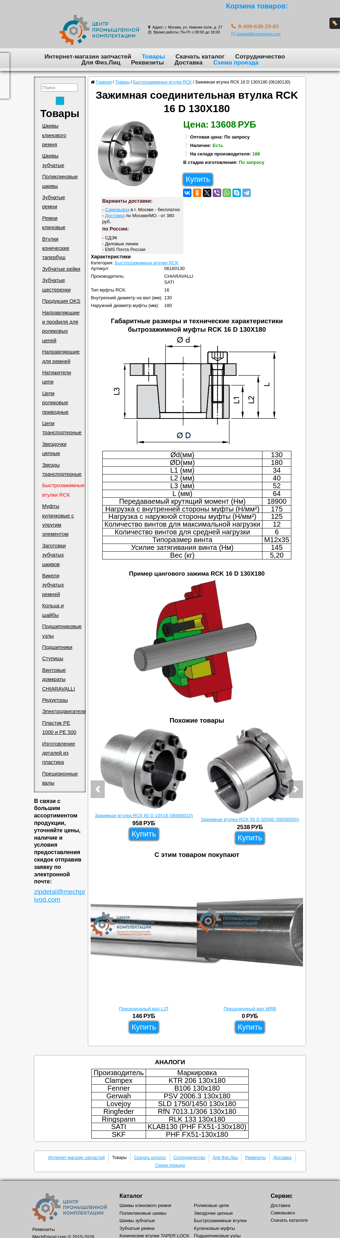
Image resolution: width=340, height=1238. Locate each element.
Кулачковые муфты (214, 1228)
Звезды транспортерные (61, 469)
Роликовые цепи (211, 1205)
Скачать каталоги (289, 1220)
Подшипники (57, 647)
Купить (198, 179)
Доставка (189, 62)
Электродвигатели (64, 711)
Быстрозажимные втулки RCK (63, 490)
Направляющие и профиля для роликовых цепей (60, 326)
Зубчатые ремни (53, 202)
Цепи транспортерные (61, 428)
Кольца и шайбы (52, 610)
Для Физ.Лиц (101, 62)
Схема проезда (236, 62)
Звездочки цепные (54, 448)
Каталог (131, 1196)
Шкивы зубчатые (53, 160)
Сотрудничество (260, 56)
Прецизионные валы (60, 778)
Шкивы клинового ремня (54, 135)
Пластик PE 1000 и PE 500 (59, 727)
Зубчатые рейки (61, 269)
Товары (153, 56)
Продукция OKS (61, 301)
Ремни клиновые (53, 222)
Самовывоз (117, 209)
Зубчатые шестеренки (56, 284)
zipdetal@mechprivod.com (255, 34)
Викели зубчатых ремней (53, 585)
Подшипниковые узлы (61, 631)
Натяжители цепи (56, 377)
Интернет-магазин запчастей (87, 56)
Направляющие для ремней (60, 356)
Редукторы (55, 700)
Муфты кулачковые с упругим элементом (58, 520)
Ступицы (52, 658)
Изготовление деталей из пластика (58, 753)
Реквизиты (147, 62)
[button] (98, 789)
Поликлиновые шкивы (60, 181)
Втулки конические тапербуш (55, 248)
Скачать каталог (200, 56)
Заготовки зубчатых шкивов (54, 555)
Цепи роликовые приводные (55, 403)
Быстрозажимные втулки (220, 1220)
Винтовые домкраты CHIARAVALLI (58, 679)
